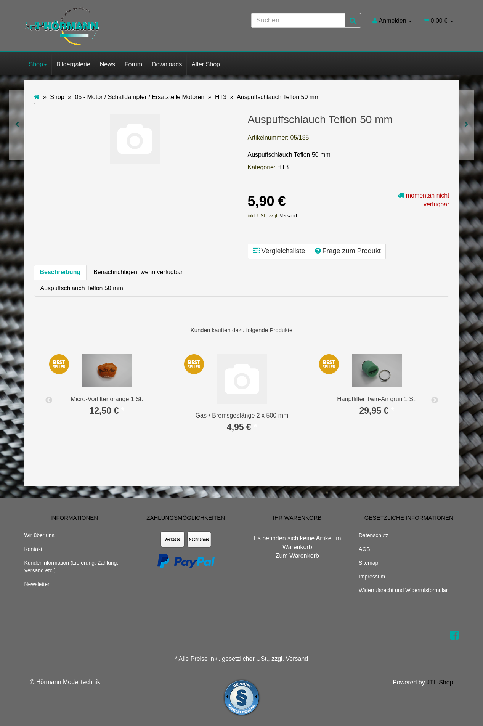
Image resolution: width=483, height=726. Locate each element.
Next (434, 400)
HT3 (283, 167)
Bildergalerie (73, 64)
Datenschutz (373, 535)
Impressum (372, 576)
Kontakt (33, 549)
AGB (364, 549)
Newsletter (37, 584)
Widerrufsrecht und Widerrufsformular (403, 590)
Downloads (167, 64)
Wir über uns (39, 535)
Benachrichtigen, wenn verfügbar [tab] (138, 272)
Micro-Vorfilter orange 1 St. (107, 399)
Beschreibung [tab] (60, 272)
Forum (133, 64)
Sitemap (368, 563)
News (107, 64)
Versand (288, 215)
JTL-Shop (440, 682)
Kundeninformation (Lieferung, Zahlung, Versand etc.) (71, 566)
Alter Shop (205, 64)
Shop (38, 64)
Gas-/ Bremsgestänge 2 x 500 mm (242, 415)
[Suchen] (298, 20)
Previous (49, 400)
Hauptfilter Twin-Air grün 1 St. (377, 399)
